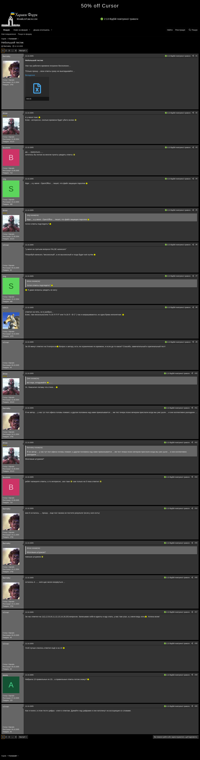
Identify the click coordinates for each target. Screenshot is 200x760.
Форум (6, 30)
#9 (196, 342)
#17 (196, 612)
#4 (196, 179)
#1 (196, 56)
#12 (196, 442)
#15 (196, 543)
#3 (196, 147)
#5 (196, 210)
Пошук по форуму (25, 34)
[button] (29, 29)
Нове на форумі (20, 30)
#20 (196, 706)
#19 (196, 675)
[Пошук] (193, 29)
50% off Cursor (100, 5)
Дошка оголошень (41, 30)
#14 (196, 508)
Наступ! (22, 51)
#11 (196, 408)
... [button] (12, 51)
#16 (196, 577)
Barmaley (7, 46)
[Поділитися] (193, 55)
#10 (196, 373)
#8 (196, 307)
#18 (196, 643)
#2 (196, 113)
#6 (196, 244)
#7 (196, 276)
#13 (196, 477)
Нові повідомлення (8, 34)
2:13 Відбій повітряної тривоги (121, 19)
